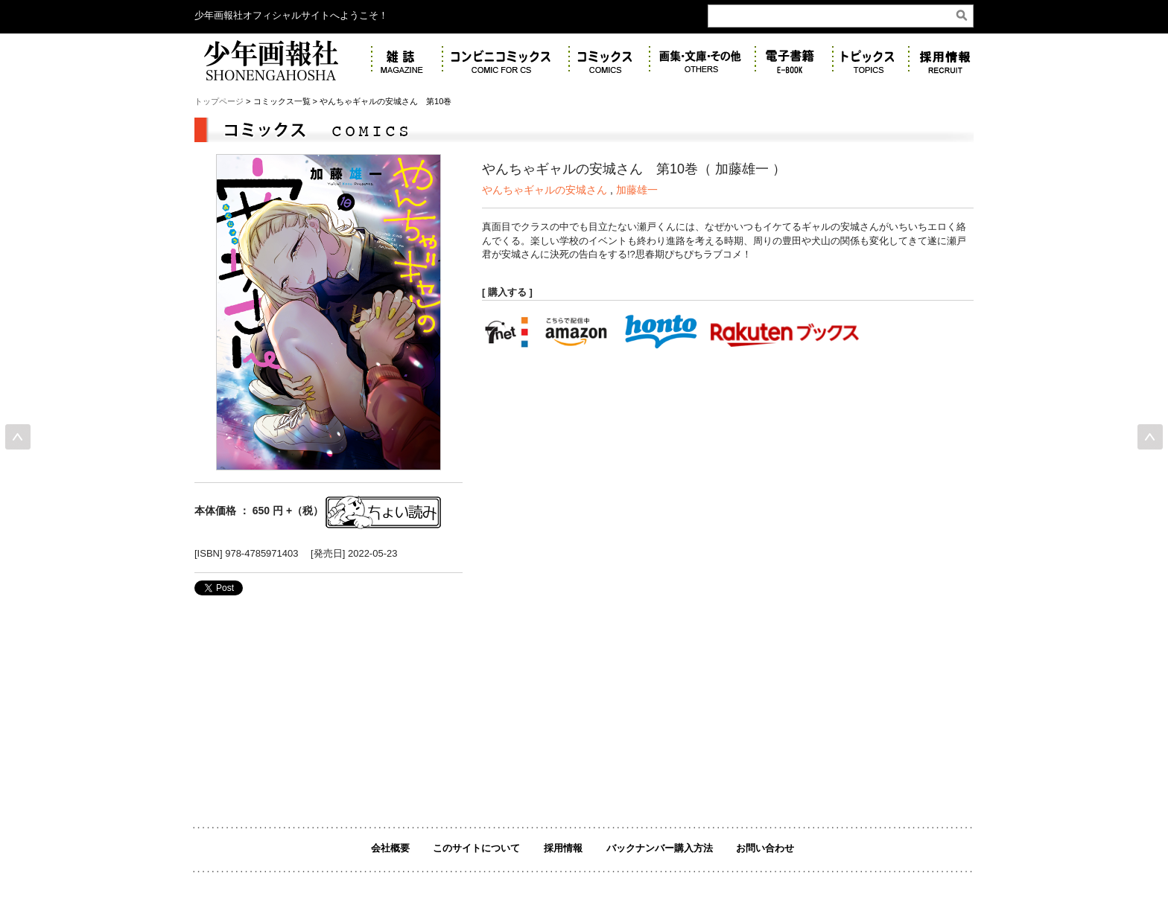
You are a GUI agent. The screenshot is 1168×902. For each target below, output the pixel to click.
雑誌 (407, 60)
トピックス (871, 60)
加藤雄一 (637, 190)
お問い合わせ (765, 848)
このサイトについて (476, 848)
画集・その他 (702, 60)
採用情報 (563, 848)
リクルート (949, 60)
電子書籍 (794, 60)
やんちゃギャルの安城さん (544, 190)
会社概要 (390, 848)
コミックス (609, 60)
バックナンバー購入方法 (659, 848)
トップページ (219, 101)
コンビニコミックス (505, 60)
